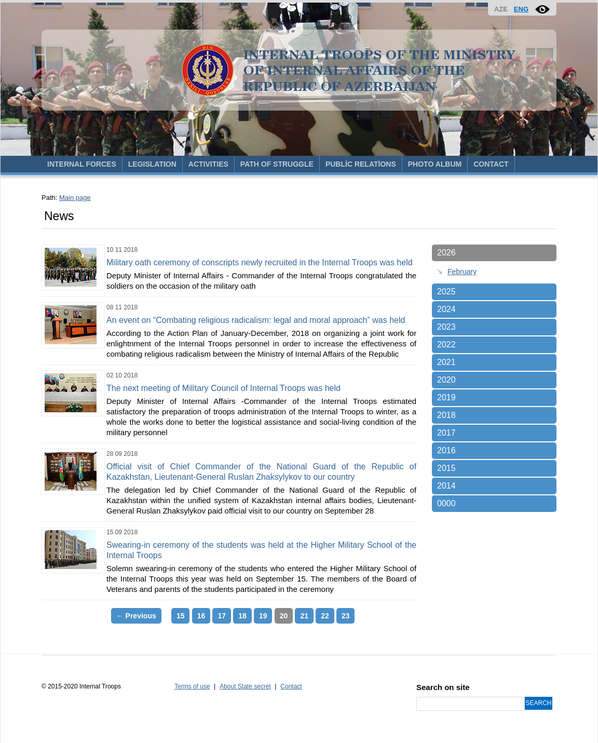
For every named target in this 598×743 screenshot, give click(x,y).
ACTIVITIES (208, 164)
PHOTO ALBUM (434, 164)
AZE (501, 9)
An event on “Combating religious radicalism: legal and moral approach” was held (255, 320)
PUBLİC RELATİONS (360, 164)
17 (222, 616)
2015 (446, 468)
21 (304, 616)
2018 (446, 415)
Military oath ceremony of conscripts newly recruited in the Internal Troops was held (259, 262)
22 (325, 616)
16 (201, 616)
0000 (446, 503)
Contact (291, 686)
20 (284, 616)
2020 (446, 379)
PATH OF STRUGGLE (277, 164)
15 (180, 616)
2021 (446, 362)
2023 (446, 326)
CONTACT (490, 164)
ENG (521, 9)
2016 (446, 450)
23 (346, 616)
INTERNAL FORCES (81, 164)
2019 (446, 397)
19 (263, 616)
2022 (446, 344)
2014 (446, 485)
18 (242, 616)
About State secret (245, 686)
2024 (446, 309)
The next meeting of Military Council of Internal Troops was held (223, 388)
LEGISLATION (152, 164)
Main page (75, 197)
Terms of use (192, 686)
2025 (446, 291)
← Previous (136, 616)
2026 (446, 252)
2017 (446, 432)
